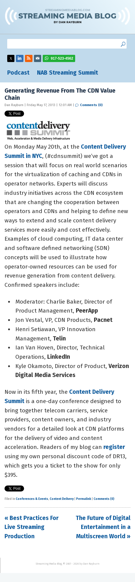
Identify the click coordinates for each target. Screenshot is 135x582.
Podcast (18, 72)
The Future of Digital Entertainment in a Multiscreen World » (103, 527)
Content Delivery (62, 499)
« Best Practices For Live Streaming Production (32, 527)
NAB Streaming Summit (67, 72)
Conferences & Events (32, 499)
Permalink (83, 499)
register (114, 447)
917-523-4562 (62, 58)
